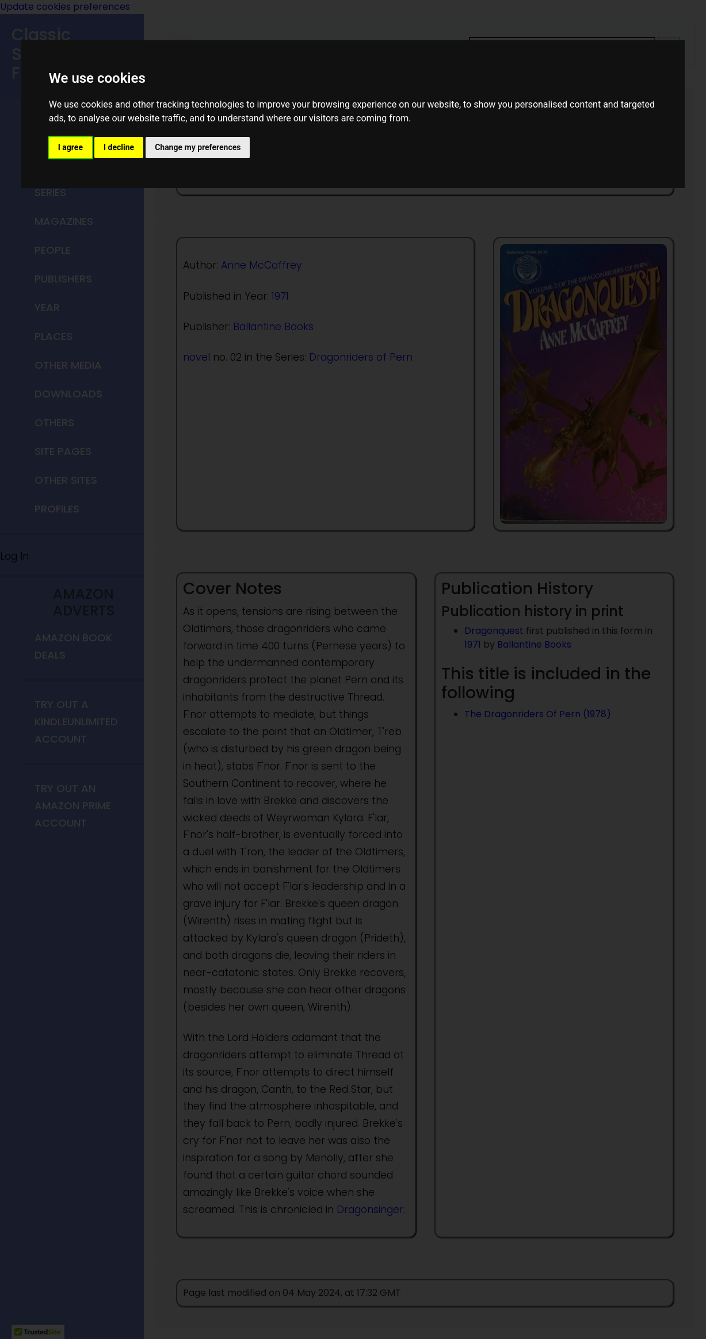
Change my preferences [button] (198, 147)
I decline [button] (119, 147)
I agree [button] (70, 147)
